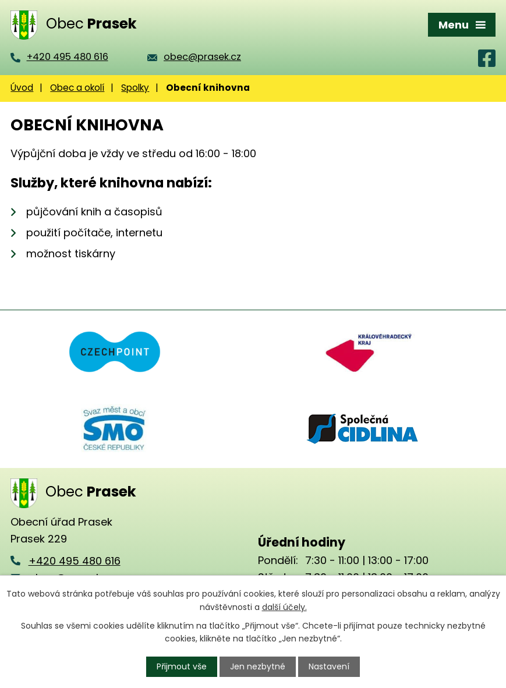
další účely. (284, 606)
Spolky (135, 87)
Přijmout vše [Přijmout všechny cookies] (182, 666)
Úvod (21, 87)
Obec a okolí (77, 87)
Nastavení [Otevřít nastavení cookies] (329, 666)
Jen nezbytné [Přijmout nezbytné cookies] (257, 666)
